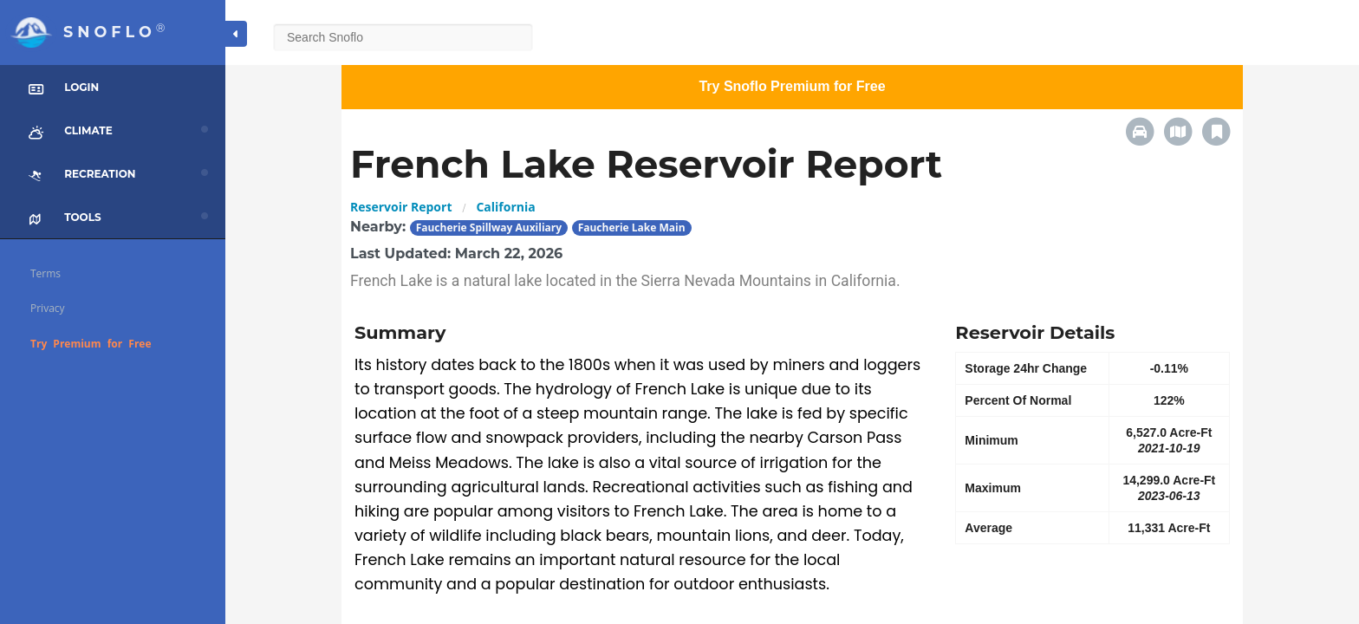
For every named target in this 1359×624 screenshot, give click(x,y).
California (505, 206)
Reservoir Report (401, 206)
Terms (45, 273)
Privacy (47, 308)
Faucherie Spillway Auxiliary (489, 227)
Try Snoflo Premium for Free (792, 86)
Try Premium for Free (91, 343)
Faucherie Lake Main (632, 227)
